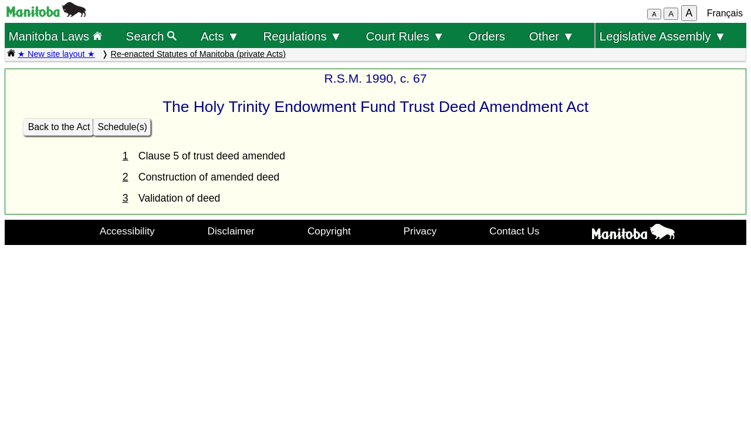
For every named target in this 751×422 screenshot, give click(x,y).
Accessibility (127, 231)
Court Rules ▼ (405, 36)
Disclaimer (231, 231)
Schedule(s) (122, 127)
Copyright (329, 231)
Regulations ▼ (302, 36)
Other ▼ (551, 36)
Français (725, 13)
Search (151, 36)
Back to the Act (59, 127)
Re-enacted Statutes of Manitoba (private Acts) (198, 54)
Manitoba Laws (55, 36)
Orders (486, 36)
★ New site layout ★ (56, 54)
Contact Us (514, 231)
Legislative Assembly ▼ (663, 36)
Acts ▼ (220, 36)
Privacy (420, 231)
